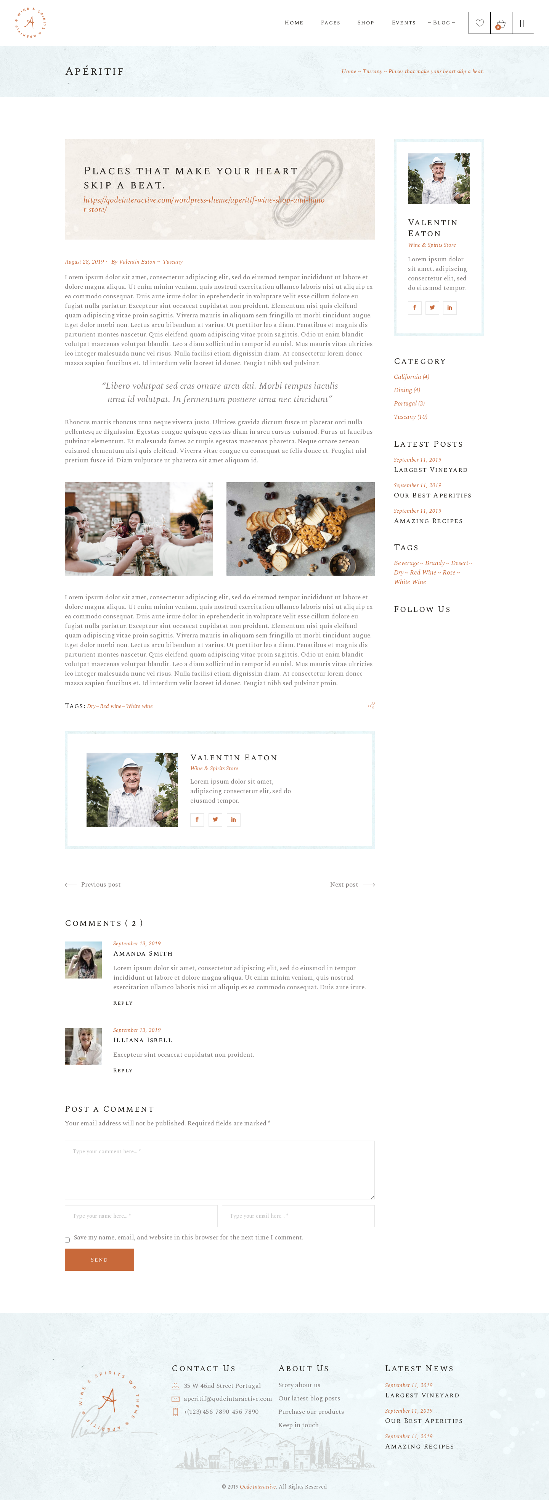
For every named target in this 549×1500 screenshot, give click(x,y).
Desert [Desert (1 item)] (459, 563)
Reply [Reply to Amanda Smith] (123, 1003)
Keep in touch (298, 1425)
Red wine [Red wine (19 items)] (423, 573)
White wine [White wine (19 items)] (410, 582)
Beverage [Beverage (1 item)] (406, 563)
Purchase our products (311, 1412)
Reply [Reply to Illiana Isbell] (123, 1071)
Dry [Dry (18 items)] (399, 573)
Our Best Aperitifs (433, 495)
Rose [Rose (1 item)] (449, 573)
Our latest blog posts (309, 1398)
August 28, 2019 (84, 262)
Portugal (405, 404)
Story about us (299, 1385)
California (407, 377)
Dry (91, 706)
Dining (403, 390)
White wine (139, 706)
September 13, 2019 (137, 943)
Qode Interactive (258, 1487)
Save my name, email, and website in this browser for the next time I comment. (188, 1237)
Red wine (111, 706)
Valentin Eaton (137, 262)
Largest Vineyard (431, 469)
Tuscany (372, 71)
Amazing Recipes (428, 521)
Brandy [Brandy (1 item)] (435, 563)
